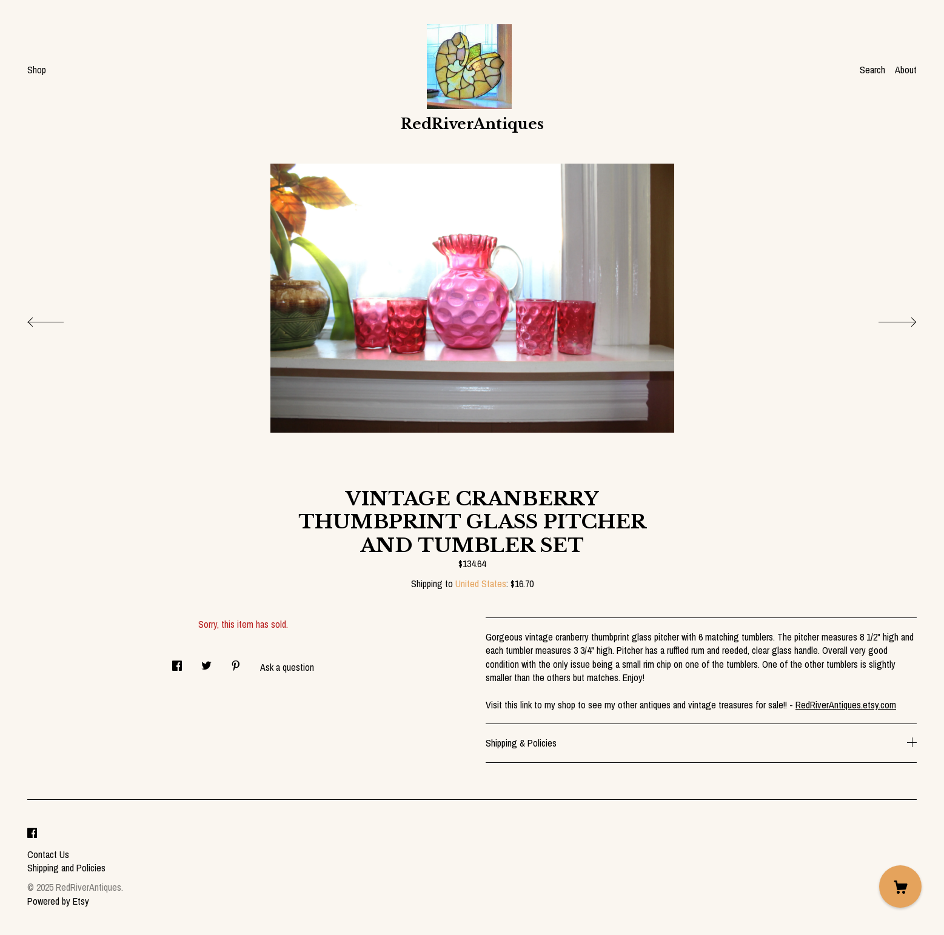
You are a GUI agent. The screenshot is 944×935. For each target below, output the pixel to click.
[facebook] (32, 833)
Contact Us (48, 854)
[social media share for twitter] (206, 662)
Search (872, 69)
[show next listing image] (886, 318)
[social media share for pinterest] (236, 662)
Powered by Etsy (58, 901)
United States (480, 583)
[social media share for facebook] (177, 662)
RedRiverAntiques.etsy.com (845, 704)
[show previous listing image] (57, 318)
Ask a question (287, 667)
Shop (36, 69)
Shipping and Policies (66, 867)
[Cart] (900, 886)
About (906, 69)
